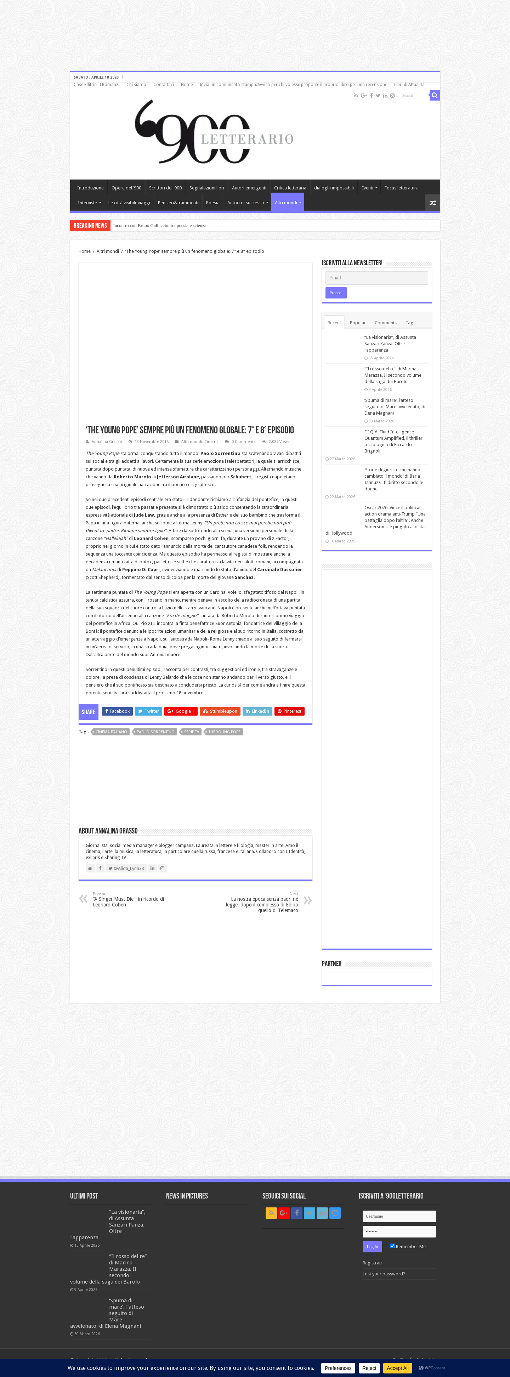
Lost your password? (384, 1273)
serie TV (191, 732)
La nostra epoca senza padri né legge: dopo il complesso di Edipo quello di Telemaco (262, 902)
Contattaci (163, 84)
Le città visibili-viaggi (129, 202)
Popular (358, 322)
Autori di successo (245, 202)
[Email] (376, 278)
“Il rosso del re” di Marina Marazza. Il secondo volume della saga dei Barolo (392, 375)
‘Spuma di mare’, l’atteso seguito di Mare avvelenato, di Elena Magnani (394, 407)
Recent (334, 322)
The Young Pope (224, 732)
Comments (386, 322)
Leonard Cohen (151, 538)
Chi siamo (136, 84)
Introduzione (90, 187)
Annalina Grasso (107, 441)
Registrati (372, 1262)
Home (187, 84)
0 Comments (244, 441)
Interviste (87, 202)
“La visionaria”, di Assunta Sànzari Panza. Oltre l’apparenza (390, 344)
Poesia (213, 202)
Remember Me (408, 1246)
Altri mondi (286, 202)
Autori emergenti (249, 187)
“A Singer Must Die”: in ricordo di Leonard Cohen (129, 899)
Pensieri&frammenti (178, 202)
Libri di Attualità (409, 84)
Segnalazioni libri (206, 187)
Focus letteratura (402, 187)
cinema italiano (111, 732)
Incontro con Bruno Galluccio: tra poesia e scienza (159, 225)
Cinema (211, 441)
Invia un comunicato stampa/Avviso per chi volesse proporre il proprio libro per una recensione (293, 84)
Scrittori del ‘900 (165, 187)
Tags (410, 322)
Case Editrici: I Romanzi (96, 84)
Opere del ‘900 (126, 187)
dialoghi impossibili (334, 187)
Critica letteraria (290, 187)
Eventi (367, 187)
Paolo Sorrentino (156, 732)
